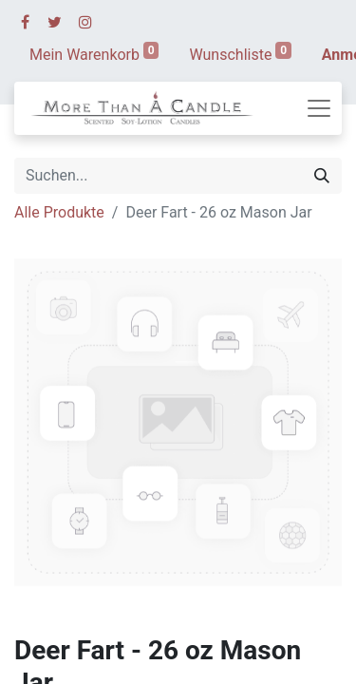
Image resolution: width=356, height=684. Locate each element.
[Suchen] (322, 176)
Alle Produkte (59, 212)
